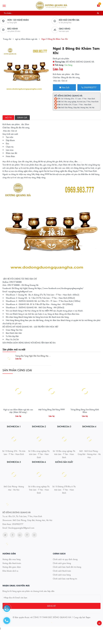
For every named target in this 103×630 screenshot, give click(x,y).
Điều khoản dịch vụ (10, 570)
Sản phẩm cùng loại (17, 370)
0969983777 (89, 87)
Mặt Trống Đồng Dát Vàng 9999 (51, 409)
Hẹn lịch (64, 87)
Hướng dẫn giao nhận (12, 567)
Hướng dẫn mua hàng (12, 559)
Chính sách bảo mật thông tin (65, 578)
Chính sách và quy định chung (65, 559)
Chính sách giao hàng (62, 563)
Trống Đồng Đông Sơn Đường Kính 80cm (85, 411)
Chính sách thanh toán (62, 570)
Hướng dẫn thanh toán (12, 563)
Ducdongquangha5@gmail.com (21, 527)
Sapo (88, 617)
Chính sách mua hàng (62, 574)
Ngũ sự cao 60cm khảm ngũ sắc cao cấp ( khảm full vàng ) (18, 411)
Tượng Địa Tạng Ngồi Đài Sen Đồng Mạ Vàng (34, 355)
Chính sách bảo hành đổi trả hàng (67, 567)
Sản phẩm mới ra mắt (14, 349)
